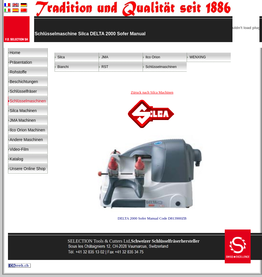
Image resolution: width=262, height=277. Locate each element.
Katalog (16, 159)
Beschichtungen (24, 81)
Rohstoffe (18, 72)
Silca (61, 57)
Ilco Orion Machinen (27, 130)
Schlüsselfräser (23, 91)
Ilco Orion (152, 57)
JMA (104, 57)
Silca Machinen (23, 110)
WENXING (198, 57)
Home (15, 52)
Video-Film (19, 149)
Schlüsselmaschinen (160, 67)
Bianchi (62, 67)
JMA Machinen (23, 120)
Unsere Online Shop (27, 168)
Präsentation (21, 62)
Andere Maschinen (26, 139)
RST (104, 67)
